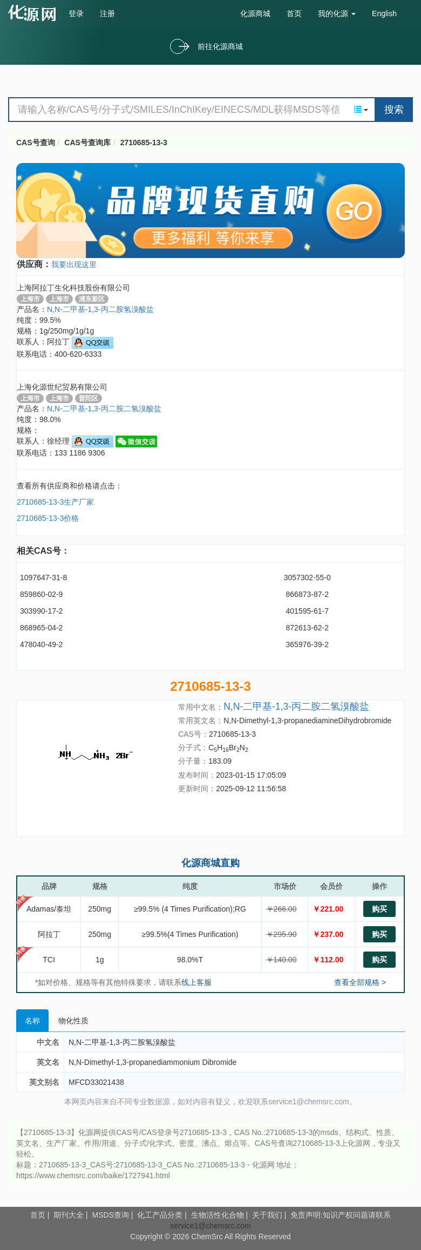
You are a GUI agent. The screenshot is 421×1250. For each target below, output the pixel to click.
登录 (76, 13)
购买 (379, 909)
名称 (32, 1020)
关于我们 (267, 1215)
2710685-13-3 (143, 142)
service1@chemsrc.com (210, 1225)
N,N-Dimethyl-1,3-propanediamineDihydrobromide (307, 720)
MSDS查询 (110, 1215)
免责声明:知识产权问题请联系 (340, 1215)
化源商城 (255, 13)
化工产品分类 (159, 1215)
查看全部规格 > (360, 982)
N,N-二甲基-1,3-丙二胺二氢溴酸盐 (296, 706)
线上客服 (196, 982)
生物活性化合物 (217, 1215)
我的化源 (337, 13)
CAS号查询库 (87, 142)
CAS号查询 (35, 142)
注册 (107, 13)
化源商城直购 (210, 863)
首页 (294, 13)
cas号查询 (34, 13)
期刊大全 (68, 1215)
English (384, 13)
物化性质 (73, 1020)
